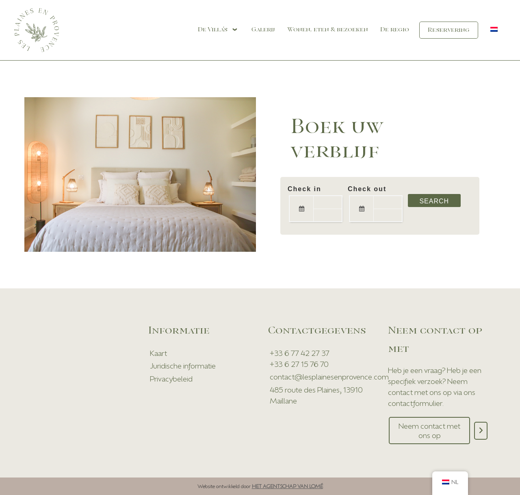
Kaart (158, 353)
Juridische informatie (183, 366)
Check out (367, 188)
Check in (304, 188)
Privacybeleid (171, 379)
